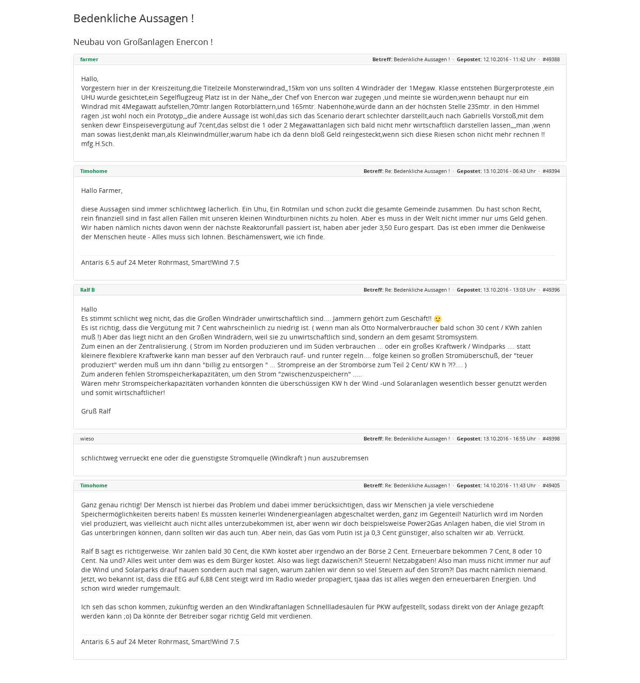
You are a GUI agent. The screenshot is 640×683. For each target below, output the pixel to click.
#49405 (551, 485)
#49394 (551, 170)
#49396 (551, 289)
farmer (89, 59)
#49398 (551, 438)
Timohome (94, 170)
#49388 (551, 59)
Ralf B (87, 289)
